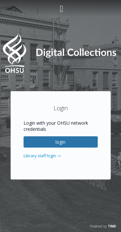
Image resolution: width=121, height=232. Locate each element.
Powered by (103, 226)
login (60, 142)
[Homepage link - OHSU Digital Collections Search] (60, 71)
